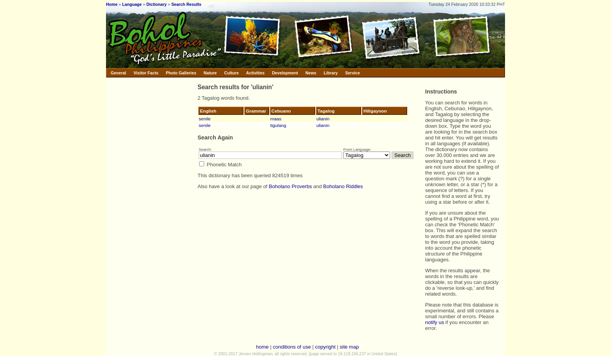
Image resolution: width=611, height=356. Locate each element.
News (311, 72)
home (262, 347)
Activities (255, 72)
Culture (231, 72)
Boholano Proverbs (290, 186)
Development (285, 72)
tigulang (278, 125)
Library (331, 72)
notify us (434, 322)
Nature (210, 72)
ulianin (323, 118)
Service (352, 72)
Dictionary (157, 4)
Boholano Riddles (343, 186)
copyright (325, 347)
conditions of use (292, 347)
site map (349, 347)
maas (276, 118)
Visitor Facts (146, 72)
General (118, 72)
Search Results (186, 4)
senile (205, 118)
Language (131, 4)
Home (112, 4)
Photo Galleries (181, 72)
